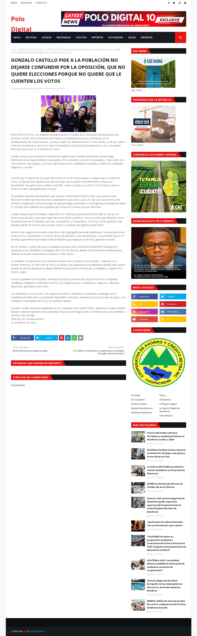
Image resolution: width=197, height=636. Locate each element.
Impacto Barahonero (142, 408)
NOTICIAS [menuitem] (31, 37)
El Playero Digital (168, 403)
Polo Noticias (166, 415)
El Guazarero (138, 399)
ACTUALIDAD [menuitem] (115, 37)
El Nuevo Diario (139, 403)
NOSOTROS (26, 2)
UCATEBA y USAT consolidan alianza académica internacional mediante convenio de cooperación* (165, 565)
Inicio (13, 49)
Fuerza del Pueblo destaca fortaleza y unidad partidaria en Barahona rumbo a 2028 (165, 436)
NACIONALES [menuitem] (64, 37)
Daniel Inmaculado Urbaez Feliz (28, 88)
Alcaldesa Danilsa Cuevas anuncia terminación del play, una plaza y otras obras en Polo (166, 453)
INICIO (14, 2)
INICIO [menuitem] (17, 37)
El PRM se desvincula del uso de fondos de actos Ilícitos (165, 485)
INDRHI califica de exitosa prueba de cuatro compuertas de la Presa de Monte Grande (166, 604)
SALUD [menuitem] (132, 37)
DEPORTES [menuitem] (97, 37)
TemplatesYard (37, 631)
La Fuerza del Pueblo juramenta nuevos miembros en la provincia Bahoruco (166, 470)
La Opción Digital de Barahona (170, 410)
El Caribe (135, 395)
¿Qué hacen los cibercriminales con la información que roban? (165, 523)
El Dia (162, 395)
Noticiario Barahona (141, 412)
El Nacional (165, 399)
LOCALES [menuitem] (47, 37)
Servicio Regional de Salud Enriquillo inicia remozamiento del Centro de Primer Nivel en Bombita (165, 585)
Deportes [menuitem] (147, 37)
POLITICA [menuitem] (81, 37)
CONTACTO (41, 2)
